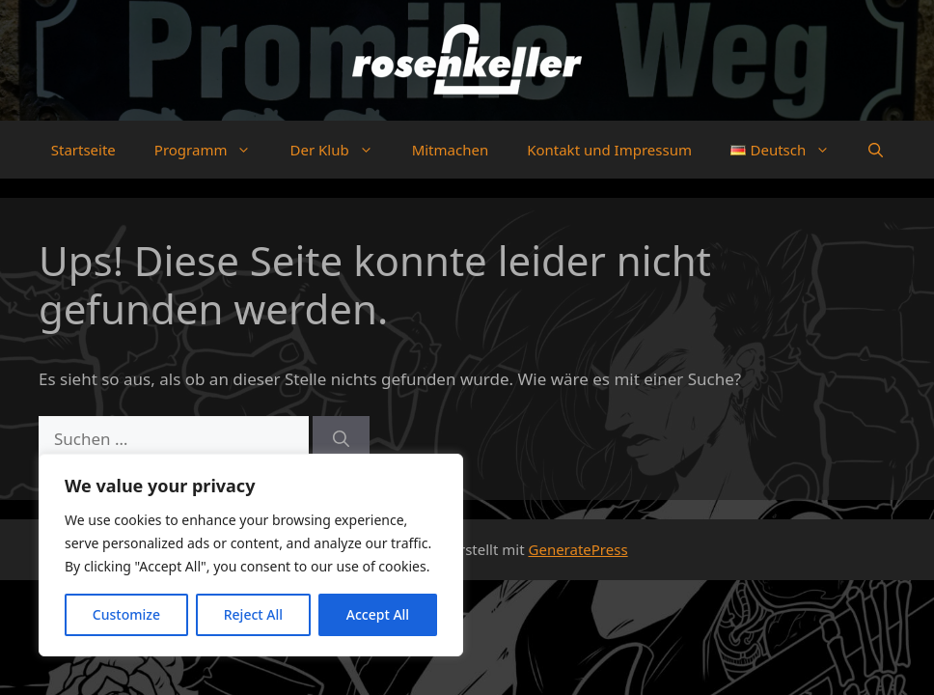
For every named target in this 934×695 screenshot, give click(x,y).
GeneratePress (578, 549)
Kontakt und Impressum (609, 149)
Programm (212, 150)
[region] (251, 555)
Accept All (377, 614)
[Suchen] (341, 439)
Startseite (83, 149)
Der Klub (340, 150)
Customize (126, 614)
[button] (875, 150)
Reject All (253, 614)
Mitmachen (450, 149)
